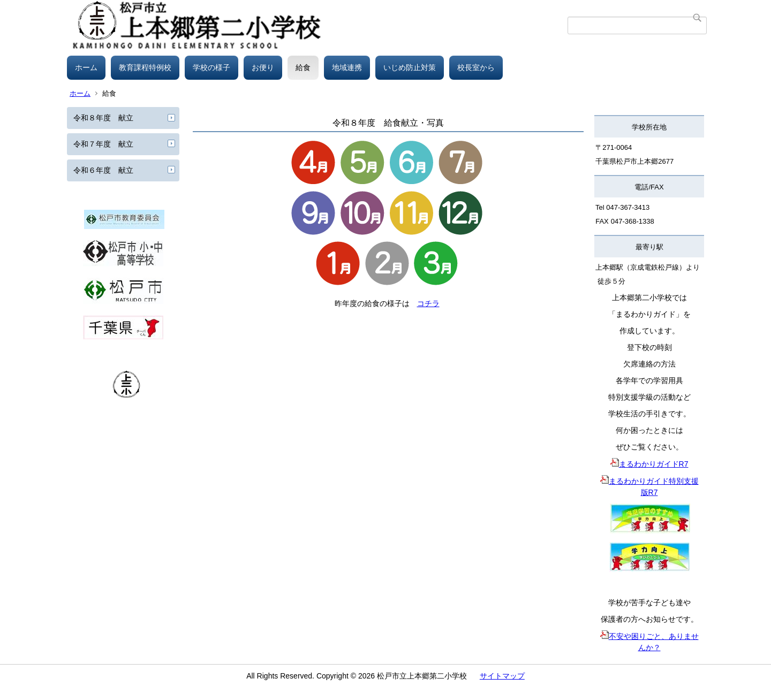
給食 (303, 67)
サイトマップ (502, 676)
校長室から (476, 67)
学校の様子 (211, 67)
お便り (263, 67)
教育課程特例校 (145, 67)
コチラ (428, 303)
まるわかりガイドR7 (649, 464)
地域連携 (347, 67)
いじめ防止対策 (409, 67)
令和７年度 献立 (103, 144)
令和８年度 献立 (103, 117)
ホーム (86, 67)
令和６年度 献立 (103, 170)
